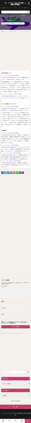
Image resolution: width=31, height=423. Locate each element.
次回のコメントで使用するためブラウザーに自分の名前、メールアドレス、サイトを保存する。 (15, 323)
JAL (11, 8)
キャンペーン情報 (23, 8)
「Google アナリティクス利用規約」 (13, 124)
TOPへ (28, 421)
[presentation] (11, 330)
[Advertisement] (15, 52)
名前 (2, 301)
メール (3, 307)
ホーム (3, 421)
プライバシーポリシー (18, 23)
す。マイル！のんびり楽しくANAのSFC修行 (15, 3)
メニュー (15, 421)
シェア (9, 421)
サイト (2, 314)
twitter (22, 421)
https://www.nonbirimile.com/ (9, 77)
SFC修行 (3, 8)
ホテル (15, 8)
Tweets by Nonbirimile (15, 400)
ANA (8, 8)
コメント (3, 286)
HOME (4, 31)
